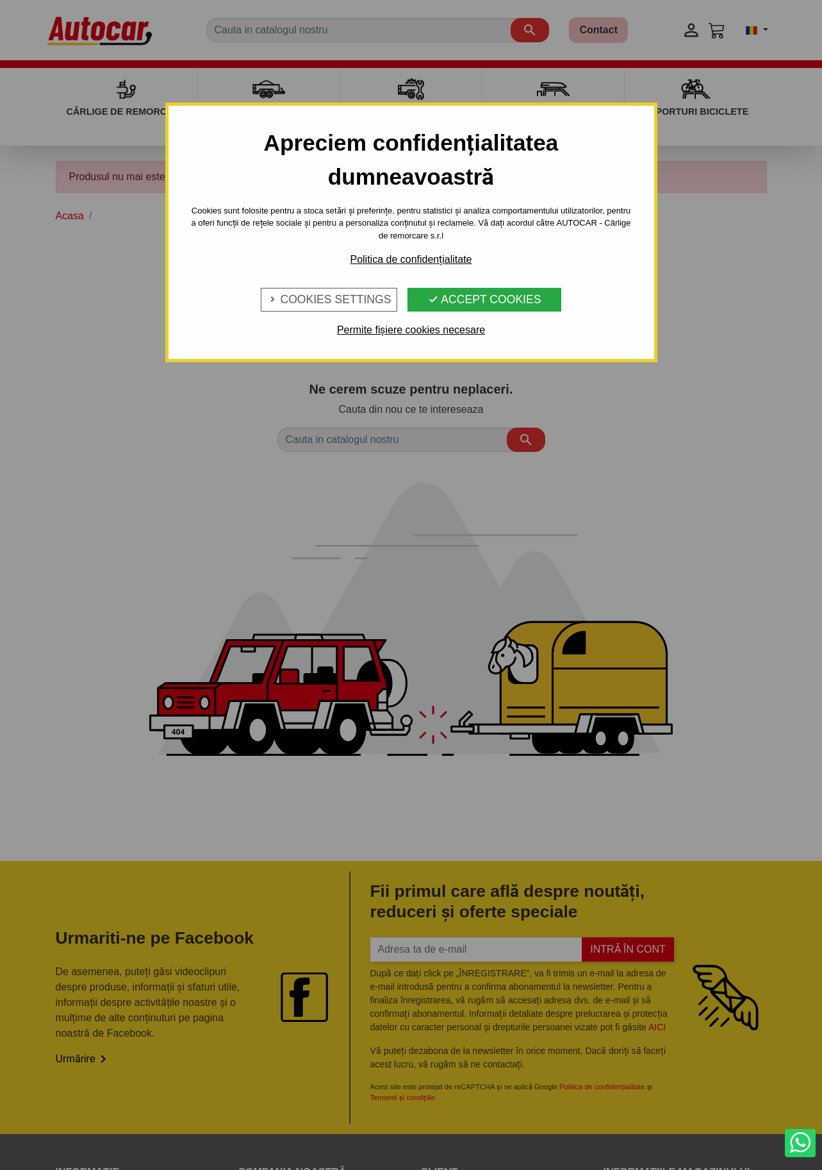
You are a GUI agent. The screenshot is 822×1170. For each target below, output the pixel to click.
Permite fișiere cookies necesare (411, 329)
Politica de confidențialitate (411, 259)
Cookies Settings (329, 299)
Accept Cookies (484, 299)
